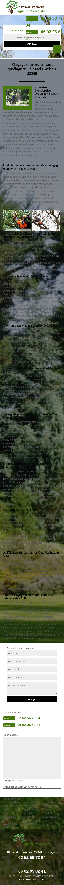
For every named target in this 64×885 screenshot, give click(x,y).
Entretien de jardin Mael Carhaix (49, 806)
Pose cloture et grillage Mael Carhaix (31, 824)
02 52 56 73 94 (28, 718)
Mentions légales (32, 879)
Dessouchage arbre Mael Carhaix (30, 813)
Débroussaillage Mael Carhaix (11, 804)
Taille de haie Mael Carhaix (30, 804)
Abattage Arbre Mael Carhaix (51, 815)
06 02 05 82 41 (28, 725)
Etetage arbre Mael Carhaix (10, 825)
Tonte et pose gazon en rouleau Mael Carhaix (10, 815)
